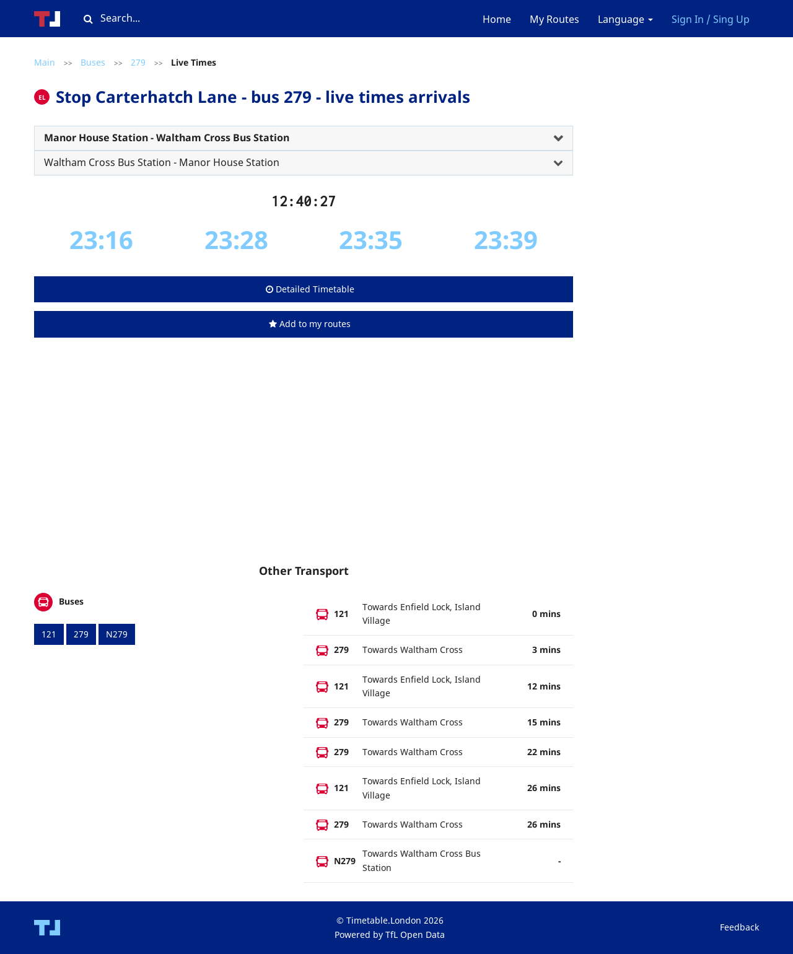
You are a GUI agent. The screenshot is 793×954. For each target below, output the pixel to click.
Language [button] (625, 19)
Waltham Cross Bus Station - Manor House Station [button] (161, 162)
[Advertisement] (303, 462)
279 (138, 62)
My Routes (554, 19)
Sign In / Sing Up (711, 19)
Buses (93, 62)
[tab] (303, 138)
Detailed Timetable (310, 289)
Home (497, 19)
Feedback (739, 927)
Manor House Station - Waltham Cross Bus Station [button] (166, 137)
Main (44, 62)
